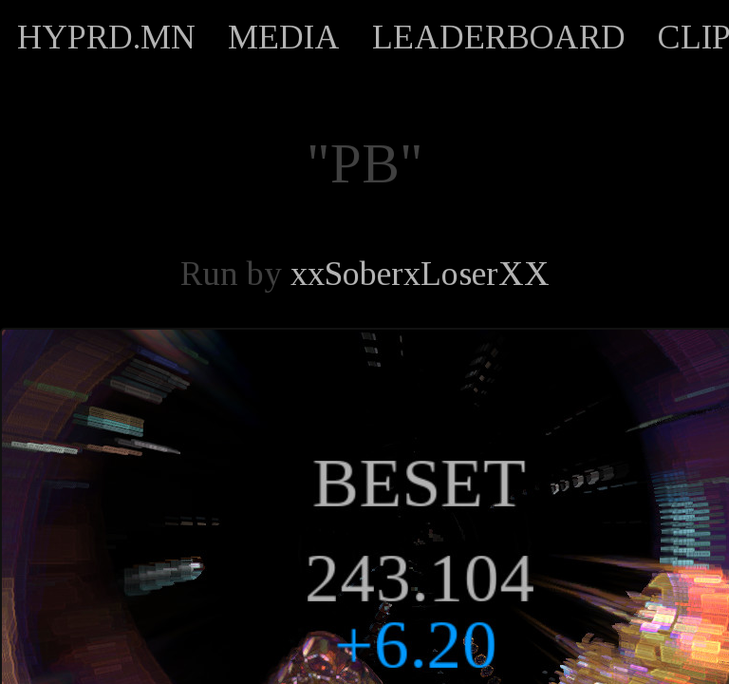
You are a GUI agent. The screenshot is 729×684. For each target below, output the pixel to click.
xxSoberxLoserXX (420, 274)
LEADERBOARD (499, 37)
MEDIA (284, 37)
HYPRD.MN (106, 37)
